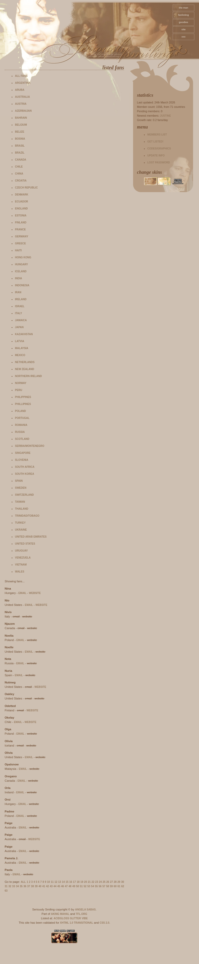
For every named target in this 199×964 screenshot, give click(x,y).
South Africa (24, 466)
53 (88, 886)
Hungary (21, 264)
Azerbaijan (23, 110)
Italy (18, 313)
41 (43, 886)
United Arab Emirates (31, 536)
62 (122, 886)
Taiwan (20, 501)
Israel (20, 306)
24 (100, 881)
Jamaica (21, 320)
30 (122, 881)
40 (40, 886)
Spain (19, 480)
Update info (156, 155)
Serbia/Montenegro (29, 446)
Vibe (85, 918)
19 (81, 881)
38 (32, 886)
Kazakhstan (24, 334)
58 (107, 886)
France (20, 229)
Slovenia (21, 459)
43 (51, 886)
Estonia (20, 215)
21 (89, 881)
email (22, 593)
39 (36, 886)
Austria (20, 103)
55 (96, 886)
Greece (20, 243)
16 (70, 881)
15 (67, 881)
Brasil (20, 145)
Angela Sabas (85, 909)
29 (118, 881)
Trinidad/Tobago (27, 515)
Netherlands (25, 362)
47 (66, 886)
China (19, 173)
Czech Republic (26, 187)
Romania (21, 425)
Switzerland (24, 494)
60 (115, 886)
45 (58, 886)
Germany (21, 236)
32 (10, 886)
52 (84, 886)
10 (48, 881)
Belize (19, 131)
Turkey (20, 522)
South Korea (24, 473)
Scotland (22, 439)
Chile (19, 166)
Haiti (18, 250)
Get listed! (155, 141)
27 (111, 881)
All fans (21, 75)
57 (103, 886)
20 (85, 881)
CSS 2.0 (104, 922)
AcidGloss (61, 918)
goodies (183, 22)
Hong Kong (23, 257)
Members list (157, 134)
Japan (19, 327)
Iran (18, 292)
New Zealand (24, 369)
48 (69, 886)
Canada (20, 159)
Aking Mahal (60, 914)
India (18, 278)
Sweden (20, 487)
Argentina (22, 82)
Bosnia (20, 138)
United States (25, 543)
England (21, 208)
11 (52, 881)
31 (6, 886)
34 (17, 886)
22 (92, 881)
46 (62, 886)
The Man (183, 7)
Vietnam (21, 564)
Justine (165, 115)
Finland (20, 222)
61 (118, 886)
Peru (18, 390)
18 (78, 881)
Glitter (75, 918)
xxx (183, 36)
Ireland (20, 299)
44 (54, 886)
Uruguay (21, 550)
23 (96, 881)
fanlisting (183, 15)
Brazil (20, 152)
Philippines (23, 397)
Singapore (22, 452)
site (183, 29)
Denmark (21, 194)
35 (21, 886)
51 (81, 886)
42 (47, 886)
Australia (22, 96)
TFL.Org (81, 914)
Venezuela (23, 557)
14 (63, 881)
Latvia (19, 341)
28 (115, 881)
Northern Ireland (28, 376)
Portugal (22, 418)
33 (13, 886)
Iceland (20, 271)
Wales (19, 571)
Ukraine (21, 529)
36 (25, 886)
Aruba (19, 89)
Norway (20, 383)
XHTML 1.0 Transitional (76, 922)
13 (59, 881)
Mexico (20, 355)
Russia (20, 432)
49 (73, 886)
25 (104, 881)
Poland (20, 411)
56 (100, 886)
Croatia (21, 180)
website (35, 593)
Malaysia (21, 348)
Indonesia (22, 285)
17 (74, 881)
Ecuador (21, 201)
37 (28, 886)
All (23, 881)
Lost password (158, 162)
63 (6, 890)
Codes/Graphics (159, 148)
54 (92, 886)
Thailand (21, 508)
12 (56, 881)
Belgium (21, 124)
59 (111, 886)
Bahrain (21, 117)
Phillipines (23, 404)
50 (77, 886)
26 (107, 881)
